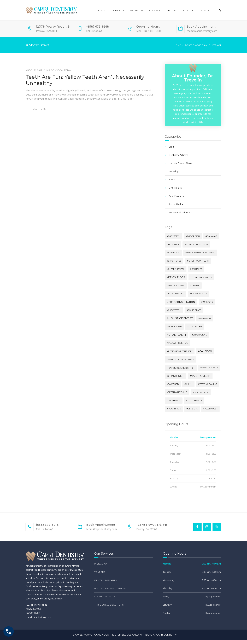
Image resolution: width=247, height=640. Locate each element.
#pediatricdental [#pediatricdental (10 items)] (177, 343)
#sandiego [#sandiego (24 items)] (205, 351)
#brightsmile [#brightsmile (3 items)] (174, 261)
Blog (51, 70)
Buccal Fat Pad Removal (111, 588)
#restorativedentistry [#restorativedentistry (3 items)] (179, 351)
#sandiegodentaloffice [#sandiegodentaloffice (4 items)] (180, 359)
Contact (207, 10)
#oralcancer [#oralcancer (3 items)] (194, 326)
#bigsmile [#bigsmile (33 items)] (173, 244)
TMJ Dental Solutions (180, 212)
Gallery (171, 10)
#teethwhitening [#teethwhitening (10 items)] (177, 392)
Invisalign (136, 10)
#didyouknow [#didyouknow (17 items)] (175, 293)
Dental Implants (105, 580)
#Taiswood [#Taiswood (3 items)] (173, 384)
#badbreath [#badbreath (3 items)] (193, 236)
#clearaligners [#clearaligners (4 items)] (175, 269)
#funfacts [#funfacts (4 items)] (207, 302)
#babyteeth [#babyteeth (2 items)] (173, 236)
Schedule (188, 10)
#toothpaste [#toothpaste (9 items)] (194, 400)
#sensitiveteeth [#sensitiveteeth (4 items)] (209, 367)
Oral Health (175, 187)
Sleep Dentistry (105, 596)
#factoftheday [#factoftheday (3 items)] (198, 294)
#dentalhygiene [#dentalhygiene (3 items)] (176, 285)
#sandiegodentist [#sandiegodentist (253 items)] (181, 367)
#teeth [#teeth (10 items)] (188, 384)
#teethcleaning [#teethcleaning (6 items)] (207, 384)
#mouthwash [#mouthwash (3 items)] (174, 326)
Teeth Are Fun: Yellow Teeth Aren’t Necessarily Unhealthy (85, 80)
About (102, 10)
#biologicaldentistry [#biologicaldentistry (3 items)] (196, 244)
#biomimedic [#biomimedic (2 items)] (173, 252)
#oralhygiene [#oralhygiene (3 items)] (199, 335)
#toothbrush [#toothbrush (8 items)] (201, 392)
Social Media (63, 70)
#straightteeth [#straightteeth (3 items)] (175, 376)
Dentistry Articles (178, 155)
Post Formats (176, 196)
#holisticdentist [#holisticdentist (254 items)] (180, 318)
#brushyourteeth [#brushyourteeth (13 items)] (198, 260)
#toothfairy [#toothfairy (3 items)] (173, 400)
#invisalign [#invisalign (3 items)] (204, 318)
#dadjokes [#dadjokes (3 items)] (196, 269)
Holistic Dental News (180, 163)
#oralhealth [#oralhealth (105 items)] (176, 334)
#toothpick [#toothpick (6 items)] (174, 409)
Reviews (154, 10)
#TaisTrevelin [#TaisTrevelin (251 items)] (200, 375)
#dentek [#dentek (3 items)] (195, 285)
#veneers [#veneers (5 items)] (192, 409)
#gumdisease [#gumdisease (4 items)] (194, 310)
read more (38, 108)
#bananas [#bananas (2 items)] (211, 236)
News (172, 179)
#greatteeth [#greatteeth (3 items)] (174, 310)
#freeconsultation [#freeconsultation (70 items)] (181, 302)
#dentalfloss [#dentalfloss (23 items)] (176, 277)
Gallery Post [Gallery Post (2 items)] (210, 409)
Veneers (99, 572)
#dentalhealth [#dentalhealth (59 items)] (201, 277)
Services (118, 10)
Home (177, 45)
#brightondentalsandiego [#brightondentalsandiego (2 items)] (200, 252)
